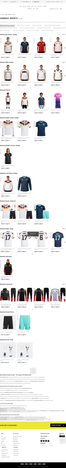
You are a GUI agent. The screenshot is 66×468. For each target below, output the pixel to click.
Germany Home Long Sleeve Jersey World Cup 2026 (8, 194)
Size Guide (2, 439)
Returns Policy (16, 451)
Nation (23, 6)
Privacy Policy (16, 455)
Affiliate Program (15, 441)
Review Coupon (15, 445)
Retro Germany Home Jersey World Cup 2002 (41, 83)
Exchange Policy (16, 453)
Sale (33, 8)
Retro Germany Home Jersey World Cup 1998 (7, 83)
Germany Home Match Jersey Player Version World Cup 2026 (24, 138)
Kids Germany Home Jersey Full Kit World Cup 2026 (8, 111)
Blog (2, 443)
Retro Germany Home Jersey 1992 (56, 82)
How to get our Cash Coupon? (17, 436)
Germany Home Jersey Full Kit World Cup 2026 (8, 222)
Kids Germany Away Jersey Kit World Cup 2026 (41, 111)
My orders (53, 1)
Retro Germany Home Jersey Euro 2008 (24, 82)
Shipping (2, 441)
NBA (35, 6)
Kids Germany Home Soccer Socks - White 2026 (24, 360)
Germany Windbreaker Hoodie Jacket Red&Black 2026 (7, 277)
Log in (62, 1)
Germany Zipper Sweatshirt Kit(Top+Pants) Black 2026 (22, 305)
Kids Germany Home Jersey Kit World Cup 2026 (24, 111)
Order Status (3, 445)
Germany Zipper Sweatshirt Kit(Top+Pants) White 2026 (55, 305)
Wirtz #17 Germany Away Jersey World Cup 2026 (57, 249)
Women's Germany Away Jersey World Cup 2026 (7, 166)
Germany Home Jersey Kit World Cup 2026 (24, 222)
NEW (36, 8)
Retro (27, 6)
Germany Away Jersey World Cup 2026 (24, 54)
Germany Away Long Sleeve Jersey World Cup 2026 (24, 194)
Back (3, 14)
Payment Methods (4, 453)
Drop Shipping (15, 439)
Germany (13, 14)
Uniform (39, 6)
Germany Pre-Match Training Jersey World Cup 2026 (40, 55)
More (64, 34)
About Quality (4, 455)
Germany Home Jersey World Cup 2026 (7, 54)
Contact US (3, 451)
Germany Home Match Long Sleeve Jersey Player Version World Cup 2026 (8, 138)
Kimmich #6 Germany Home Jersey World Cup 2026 (41, 249)
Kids (31, 6)
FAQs (2, 436)
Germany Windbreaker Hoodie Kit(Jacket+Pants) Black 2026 (6, 305)
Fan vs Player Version (16, 443)
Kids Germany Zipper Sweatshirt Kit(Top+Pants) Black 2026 (39, 305)
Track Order (48, 1)
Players (44, 6)
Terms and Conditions (27, 466)
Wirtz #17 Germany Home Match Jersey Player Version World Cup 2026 (7, 249)
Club (19, 6)
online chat (57, 1)
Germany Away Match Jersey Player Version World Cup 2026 (40, 138)
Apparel (29, 8)
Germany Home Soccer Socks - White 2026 (7, 360)
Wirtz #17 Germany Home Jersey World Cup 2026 (24, 249)
